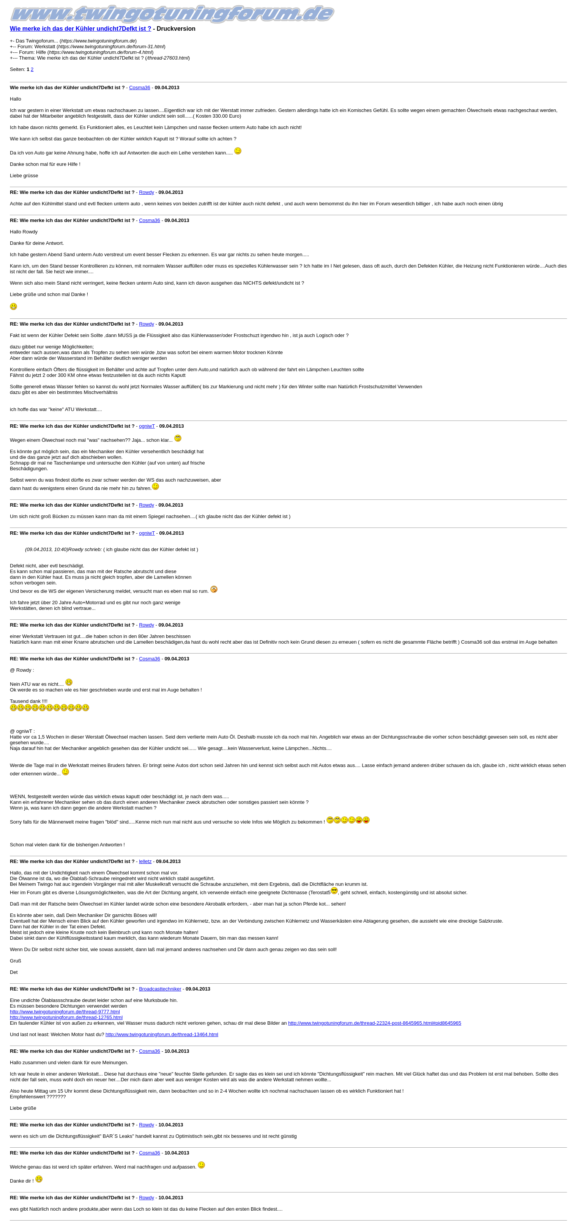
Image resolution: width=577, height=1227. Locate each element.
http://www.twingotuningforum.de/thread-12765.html (66, 1017)
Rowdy (146, 192)
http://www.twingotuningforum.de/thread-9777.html (65, 1011)
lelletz (145, 861)
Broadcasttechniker (160, 989)
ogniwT (147, 426)
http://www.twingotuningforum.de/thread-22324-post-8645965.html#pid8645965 (374, 1023)
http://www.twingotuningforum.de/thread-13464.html (162, 1034)
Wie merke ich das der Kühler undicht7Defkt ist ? (80, 28)
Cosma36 (139, 87)
